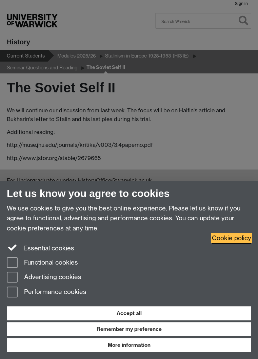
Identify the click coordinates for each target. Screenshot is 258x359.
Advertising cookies (44, 277)
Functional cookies (42, 263)
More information (129, 345)
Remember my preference (129, 329)
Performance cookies (46, 292)
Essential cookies (40, 247)
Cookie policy (231, 238)
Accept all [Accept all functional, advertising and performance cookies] (129, 313)
